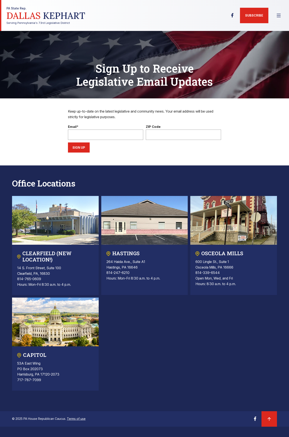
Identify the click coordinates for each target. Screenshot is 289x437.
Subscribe (254, 15)
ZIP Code (153, 127)
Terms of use (76, 418)
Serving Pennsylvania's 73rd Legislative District (45, 15)
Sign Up (78, 147)
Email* (73, 127)
